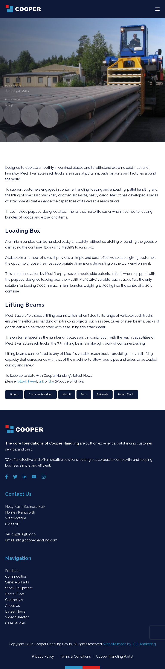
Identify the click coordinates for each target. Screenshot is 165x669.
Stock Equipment (19, 588)
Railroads (102, 394)
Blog (9, 105)
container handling (40, 394)
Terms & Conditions (75, 656)
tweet (32, 381)
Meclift (67, 394)
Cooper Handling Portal (114, 656)
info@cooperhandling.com (36, 540)
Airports (14, 394)
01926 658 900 (23, 534)
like (52, 381)
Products (12, 571)
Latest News (15, 611)
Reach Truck (126, 394)
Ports (84, 394)
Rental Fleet (14, 594)
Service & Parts (17, 582)
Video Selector (17, 617)
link (42, 381)
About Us (12, 606)
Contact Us (14, 600)
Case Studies (15, 623)
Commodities (16, 576)
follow (21, 381)
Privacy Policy (43, 656)
